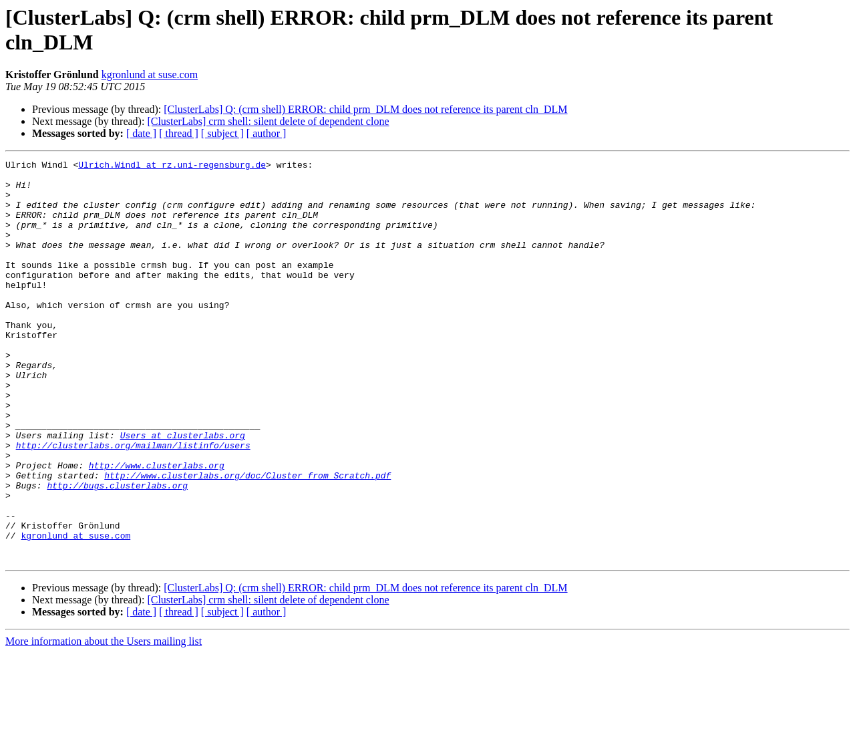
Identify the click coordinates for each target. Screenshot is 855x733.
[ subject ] (222, 133)
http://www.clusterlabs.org (156, 527)
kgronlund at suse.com (150, 74)
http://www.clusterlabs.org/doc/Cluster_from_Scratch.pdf (247, 539)
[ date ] (141, 133)
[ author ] (266, 133)
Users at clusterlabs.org (182, 491)
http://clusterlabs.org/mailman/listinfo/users (133, 503)
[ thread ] (178, 133)
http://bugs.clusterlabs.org (117, 551)
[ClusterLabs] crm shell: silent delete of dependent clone (268, 121)
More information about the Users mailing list (103, 721)
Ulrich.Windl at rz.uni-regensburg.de (172, 166)
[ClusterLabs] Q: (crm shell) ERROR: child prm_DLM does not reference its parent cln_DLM (365, 109)
